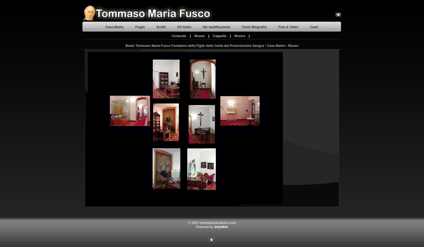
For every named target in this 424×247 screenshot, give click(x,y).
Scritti (160, 27)
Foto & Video (288, 27)
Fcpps (140, 27)
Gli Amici (184, 27)
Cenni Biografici (254, 27)
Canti (314, 27)
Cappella (219, 36)
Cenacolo (179, 36)
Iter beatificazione (216, 27)
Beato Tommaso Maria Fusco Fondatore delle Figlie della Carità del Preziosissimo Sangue (194, 46)
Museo (199, 36)
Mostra (239, 36)
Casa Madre (114, 27)
